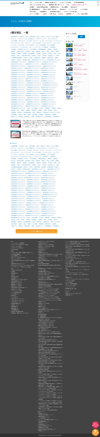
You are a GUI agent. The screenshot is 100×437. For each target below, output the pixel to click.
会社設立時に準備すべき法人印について (46, 273)
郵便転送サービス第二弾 (16, 284)
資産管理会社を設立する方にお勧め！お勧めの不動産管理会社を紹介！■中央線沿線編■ (50, 285)
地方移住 (50, 53)
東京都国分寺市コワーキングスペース (49, 72)
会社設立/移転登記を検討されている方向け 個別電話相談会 (23, 261)
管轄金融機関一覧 (15, 309)
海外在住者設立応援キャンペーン (45, 426)
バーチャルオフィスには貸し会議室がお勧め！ (48, 410)
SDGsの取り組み (14, 249)
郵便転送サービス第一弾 (16, 282)
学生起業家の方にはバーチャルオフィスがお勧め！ (48, 296)
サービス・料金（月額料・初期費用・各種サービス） (22, 252)
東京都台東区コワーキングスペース (18, 70)
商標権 (57, 51)
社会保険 (50, 110)
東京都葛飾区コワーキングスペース (18, 101)
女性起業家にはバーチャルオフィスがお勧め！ (48, 293)
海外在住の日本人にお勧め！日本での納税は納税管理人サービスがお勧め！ (50, 337)
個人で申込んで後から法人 (43, 274)
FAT (26, 36)
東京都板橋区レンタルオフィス (33, 87)
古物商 (52, 51)
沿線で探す (13, 295)
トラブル (42, 40)
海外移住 (13, 110)
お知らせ (61, 14)
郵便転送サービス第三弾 (16, 286)
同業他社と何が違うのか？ (51, 2)
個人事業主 (28, 51)
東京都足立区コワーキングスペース (32, 106)
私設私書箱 (14, 112)
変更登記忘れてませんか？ (43, 247)
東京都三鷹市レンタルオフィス (54, 59)
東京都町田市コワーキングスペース (46, 93)
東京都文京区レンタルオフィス (17, 80)
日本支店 (13, 59)
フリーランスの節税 (37, 42)
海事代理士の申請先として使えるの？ (46, 325)
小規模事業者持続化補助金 (17, 57)
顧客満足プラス (68, 277)
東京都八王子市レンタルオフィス (34, 66)
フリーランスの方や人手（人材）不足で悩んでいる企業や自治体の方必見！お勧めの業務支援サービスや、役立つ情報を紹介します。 (77, 246)
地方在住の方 (63, 9)
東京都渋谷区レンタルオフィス (49, 91)
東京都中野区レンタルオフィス (47, 173)
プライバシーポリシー (70, 287)
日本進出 (19, 59)
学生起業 (44, 55)
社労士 (55, 110)
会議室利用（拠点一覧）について (56, 4)
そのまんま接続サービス (43, 308)
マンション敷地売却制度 (41, 45)
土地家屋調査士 (32, 53)
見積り (12, 251)
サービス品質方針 (69, 282)
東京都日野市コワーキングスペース (18, 82)
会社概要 (32, 7)
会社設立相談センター (43, 259)
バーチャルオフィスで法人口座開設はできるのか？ (48, 276)
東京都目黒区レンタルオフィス (47, 95)
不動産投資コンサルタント (23, 49)
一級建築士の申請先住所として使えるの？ (47, 320)
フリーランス (28, 42)
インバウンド (20, 38)
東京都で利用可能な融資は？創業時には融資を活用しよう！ (49, 266)
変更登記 (13, 55)
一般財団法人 (52, 47)
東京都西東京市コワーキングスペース (49, 101)
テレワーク (36, 40)
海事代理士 (48, 108)
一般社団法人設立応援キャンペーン (45, 414)
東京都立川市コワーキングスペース (18, 97)
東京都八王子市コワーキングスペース (19, 66)
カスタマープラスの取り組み (70, 11)
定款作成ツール (52, 55)
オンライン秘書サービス (30, 38)
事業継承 (55, 49)
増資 (55, 53)
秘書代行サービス (42, 306)
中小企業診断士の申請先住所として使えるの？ (48, 327)
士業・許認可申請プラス (43, 328)
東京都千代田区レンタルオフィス (48, 68)
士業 (59, 53)
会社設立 (13, 51)
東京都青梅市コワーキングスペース (18, 108)
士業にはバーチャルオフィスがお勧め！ (46, 295)
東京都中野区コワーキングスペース (32, 173)
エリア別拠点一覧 (15, 294)
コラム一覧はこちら (36, 231)
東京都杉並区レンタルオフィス (17, 85)
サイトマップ (68, 290)
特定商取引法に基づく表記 (70, 288)
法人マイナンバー (42, 281)
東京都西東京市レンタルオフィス (18, 104)
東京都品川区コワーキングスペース (18, 72)
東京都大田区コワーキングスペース (48, 76)
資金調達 (54, 114)
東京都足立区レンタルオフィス (47, 106)
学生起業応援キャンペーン (43, 424)
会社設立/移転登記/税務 (42, 7)
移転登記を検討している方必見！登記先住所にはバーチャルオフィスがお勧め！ (50, 381)
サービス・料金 (38, 2)
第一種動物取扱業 (27, 112)
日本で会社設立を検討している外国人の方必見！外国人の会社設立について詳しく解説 (50, 357)
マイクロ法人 (21, 45)
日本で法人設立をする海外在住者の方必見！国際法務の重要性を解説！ (50, 345)
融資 (25, 114)
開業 (33, 116)
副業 (33, 51)
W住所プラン (41, 312)
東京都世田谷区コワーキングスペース (19, 61)
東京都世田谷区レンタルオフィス (34, 61)
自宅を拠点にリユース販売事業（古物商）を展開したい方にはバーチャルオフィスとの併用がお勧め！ (50, 387)
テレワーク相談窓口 (69, 260)
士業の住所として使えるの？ (44, 319)
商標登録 (13, 53)
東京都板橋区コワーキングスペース (18, 87)
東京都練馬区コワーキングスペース (48, 97)
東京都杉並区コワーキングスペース (50, 82)
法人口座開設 (65, 7)
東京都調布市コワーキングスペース (33, 104)
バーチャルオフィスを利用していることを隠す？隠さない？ (76, 275)
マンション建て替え (30, 45)
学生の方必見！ (33, 11)
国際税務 (25, 53)
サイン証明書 (14, 40)
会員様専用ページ (70, 14)
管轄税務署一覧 (14, 308)
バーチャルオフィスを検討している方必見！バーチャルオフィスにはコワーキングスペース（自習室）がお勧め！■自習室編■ (50, 397)
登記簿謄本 (34, 110)
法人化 (29, 108)
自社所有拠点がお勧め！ (55, 11)
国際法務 (19, 53)
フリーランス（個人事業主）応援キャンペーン (48, 419)
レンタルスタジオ (24, 47)
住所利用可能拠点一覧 (15, 303)
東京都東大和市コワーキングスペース (50, 85)
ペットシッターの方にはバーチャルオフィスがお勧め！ (49, 298)
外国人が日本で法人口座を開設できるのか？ (47, 339)
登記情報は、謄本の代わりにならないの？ (20, 313)
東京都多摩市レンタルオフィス (33, 76)
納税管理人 (39, 112)
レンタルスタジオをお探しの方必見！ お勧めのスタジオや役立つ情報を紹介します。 (77, 256)
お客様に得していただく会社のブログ (73, 293)
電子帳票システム (39, 116)
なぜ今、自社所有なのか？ (70, 265)
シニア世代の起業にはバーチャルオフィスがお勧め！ (49, 292)
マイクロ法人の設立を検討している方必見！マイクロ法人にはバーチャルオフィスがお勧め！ (50, 375)
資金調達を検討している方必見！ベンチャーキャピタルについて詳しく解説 (50, 269)
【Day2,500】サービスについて (17, 300)
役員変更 (44, 57)
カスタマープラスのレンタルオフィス (73, 258)
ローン (31, 47)
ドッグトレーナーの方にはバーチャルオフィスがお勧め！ (50, 300)
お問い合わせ (53, 14)
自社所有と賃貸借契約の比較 (17, 311)
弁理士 (31, 57)
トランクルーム (49, 40)
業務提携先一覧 (14, 273)
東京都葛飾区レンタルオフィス (33, 101)
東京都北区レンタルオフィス (17, 68)
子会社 (39, 55)
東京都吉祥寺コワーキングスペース (48, 70)
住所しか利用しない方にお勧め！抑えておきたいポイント (77, 263)
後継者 (56, 57)
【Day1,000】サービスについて (17, 301)
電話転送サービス (42, 301)
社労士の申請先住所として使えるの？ (46, 322)
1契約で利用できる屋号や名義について (19, 287)
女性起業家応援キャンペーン (44, 421)
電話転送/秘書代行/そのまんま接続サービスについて (49, 309)
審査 (58, 55)
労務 (48, 51)
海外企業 (53, 108)
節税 (34, 112)
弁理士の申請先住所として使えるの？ (46, 324)
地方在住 (44, 53)
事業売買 (49, 49)
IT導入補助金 (32, 36)
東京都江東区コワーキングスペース (33, 89)
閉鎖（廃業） (27, 116)
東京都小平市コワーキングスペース (32, 78)
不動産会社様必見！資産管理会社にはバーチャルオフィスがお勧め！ (50, 371)
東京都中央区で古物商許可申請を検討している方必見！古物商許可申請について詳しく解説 (50, 384)
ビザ (22, 42)
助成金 (43, 51)
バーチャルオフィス (15, 42)
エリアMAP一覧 (14, 297)
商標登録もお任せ (55, 7)
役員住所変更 (37, 57)
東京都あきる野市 (26, 59)
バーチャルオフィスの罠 (70, 285)
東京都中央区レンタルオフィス (17, 173)
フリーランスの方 (73, 9)
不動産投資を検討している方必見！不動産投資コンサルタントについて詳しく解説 (50, 404)
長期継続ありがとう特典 (43, 427)
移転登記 (20, 112)
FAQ (68, 4)
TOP (31, 2)
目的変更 (40, 110)
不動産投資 (14, 49)
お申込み (45, 14)
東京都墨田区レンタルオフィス (49, 74)
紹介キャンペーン (42, 411)
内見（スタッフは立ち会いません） (38, 4)
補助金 (29, 114)
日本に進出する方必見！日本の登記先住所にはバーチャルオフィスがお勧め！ (50, 354)
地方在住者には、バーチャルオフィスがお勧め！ (48, 290)
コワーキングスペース (53, 38)
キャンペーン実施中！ (35, 14)
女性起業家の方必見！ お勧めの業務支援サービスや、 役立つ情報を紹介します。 (77, 253)
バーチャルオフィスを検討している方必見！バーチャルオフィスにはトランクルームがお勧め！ (50, 390)
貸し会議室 (35, 114)
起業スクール (14, 116)
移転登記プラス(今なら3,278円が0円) (46, 244)
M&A (38, 36)
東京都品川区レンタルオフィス (33, 72)
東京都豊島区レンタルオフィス (17, 106)
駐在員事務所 (56, 116)
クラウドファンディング (41, 38)
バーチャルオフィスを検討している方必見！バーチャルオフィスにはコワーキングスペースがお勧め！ (50, 393)
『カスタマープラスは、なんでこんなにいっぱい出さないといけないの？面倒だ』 (77, 279)
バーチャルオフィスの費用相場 (17, 243)
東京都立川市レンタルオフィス (33, 97)
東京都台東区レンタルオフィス (33, 70)
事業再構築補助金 (42, 49)
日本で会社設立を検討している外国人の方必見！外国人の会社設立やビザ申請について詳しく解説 (50, 360)
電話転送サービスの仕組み (43, 303)
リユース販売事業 (51, 45)
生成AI (23, 110)
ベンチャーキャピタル (47, 42)
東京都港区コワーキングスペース (18, 93)
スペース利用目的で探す (16, 292)
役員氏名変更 (50, 57)
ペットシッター (57, 42)
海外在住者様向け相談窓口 (43, 263)
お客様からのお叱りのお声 (16, 270)
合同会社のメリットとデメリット (45, 287)
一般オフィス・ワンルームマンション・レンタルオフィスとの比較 (77, 270)
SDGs (48, 36)
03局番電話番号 (15, 36)
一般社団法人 (45, 47)
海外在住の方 (74, 7)
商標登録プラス (41, 251)
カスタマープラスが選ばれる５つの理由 (19, 244)
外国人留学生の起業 (26, 55)
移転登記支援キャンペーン (43, 416)
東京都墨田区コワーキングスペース (34, 74)
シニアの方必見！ (84, 9)
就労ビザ (26, 57)
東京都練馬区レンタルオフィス (17, 99)
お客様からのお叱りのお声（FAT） (80, 4)
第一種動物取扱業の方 (35, 9)
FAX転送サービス (41, 304)
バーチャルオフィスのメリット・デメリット (74, 272)
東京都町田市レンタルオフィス (17, 95)
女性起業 (34, 55)
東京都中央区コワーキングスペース (50, 61)
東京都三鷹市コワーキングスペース (39, 59)
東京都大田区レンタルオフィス (17, 78)
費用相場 (41, 114)
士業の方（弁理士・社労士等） (50, 9)
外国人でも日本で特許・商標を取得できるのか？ (48, 350)
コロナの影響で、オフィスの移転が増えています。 (76, 261)
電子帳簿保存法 (48, 116)
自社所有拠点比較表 (42, 314)
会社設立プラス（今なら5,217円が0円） (46, 241)
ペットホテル (14, 45)
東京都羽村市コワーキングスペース (32, 99)
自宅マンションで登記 (55, 112)
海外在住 (59, 108)
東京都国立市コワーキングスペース (18, 74)
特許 (18, 110)
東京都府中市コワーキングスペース (48, 78)
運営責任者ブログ (69, 295)
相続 (45, 110)
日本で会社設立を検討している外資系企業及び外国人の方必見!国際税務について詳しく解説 (50, 348)
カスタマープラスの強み (65, 2)
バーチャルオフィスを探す (16, 290)
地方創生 (39, 53)
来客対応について (42, 430)
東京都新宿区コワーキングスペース (32, 80)
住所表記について (15, 305)
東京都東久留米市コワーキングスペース (33, 85)
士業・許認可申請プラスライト (44, 330)
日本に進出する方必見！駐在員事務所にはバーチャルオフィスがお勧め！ (50, 364)
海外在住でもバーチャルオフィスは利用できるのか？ (49, 332)
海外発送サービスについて (43, 311)
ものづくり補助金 (55, 36)
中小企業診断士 (34, 49)
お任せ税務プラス (42, 249)
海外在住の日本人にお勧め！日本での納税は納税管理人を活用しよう (50, 334)
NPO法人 (43, 36)
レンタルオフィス (15, 47)
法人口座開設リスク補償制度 (44, 277)
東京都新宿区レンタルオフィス (47, 80)
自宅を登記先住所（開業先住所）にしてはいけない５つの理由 (77, 267)
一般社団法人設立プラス (43, 243)
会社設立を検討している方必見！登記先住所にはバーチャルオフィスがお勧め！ (50, 378)
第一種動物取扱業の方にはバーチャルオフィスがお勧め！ (50, 317)
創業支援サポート (42, 257)
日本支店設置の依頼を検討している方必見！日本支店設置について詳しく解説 (50, 342)
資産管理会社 (47, 114)
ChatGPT (22, 36)
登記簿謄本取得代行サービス (44, 271)
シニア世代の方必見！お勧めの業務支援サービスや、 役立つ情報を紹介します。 (77, 250)
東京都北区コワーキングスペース (49, 66)
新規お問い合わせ (15, 276)
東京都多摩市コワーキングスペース (18, 76)
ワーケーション (38, 47)
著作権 (20, 114)
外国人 (19, 55)
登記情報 (28, 110)
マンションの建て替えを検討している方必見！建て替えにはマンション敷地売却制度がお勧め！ (77, 242)
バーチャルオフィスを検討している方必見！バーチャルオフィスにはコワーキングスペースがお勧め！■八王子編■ (50, 401)
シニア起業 (29, 40)
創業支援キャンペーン (43, 413)
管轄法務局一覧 (14, 306)
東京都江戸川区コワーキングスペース (49, 87)
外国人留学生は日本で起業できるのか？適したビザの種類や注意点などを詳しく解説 (50, 367)
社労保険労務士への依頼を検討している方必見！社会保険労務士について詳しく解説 (50, 407)
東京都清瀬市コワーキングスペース (18, 91)
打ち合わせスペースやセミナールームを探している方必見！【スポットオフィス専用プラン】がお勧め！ (22, 266)
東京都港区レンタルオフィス (32, 93)
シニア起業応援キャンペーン (44, 418)
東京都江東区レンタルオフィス (48, 89)
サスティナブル (22, 40)
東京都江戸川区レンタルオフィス (18, 89)
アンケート (14, 38)
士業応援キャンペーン (43, 422)
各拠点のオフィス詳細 (15, 289)
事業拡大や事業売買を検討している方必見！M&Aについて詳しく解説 (50, 261)
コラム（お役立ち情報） (82, 14)
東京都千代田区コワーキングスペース (32, 68)
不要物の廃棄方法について (16, 281)
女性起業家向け (43, 11)
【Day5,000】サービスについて (17, 298)
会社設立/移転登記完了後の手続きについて (47, 429)
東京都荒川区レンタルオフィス (47, 99)
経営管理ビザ (46, 112)
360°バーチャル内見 (15, 259)
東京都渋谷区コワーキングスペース (34, 91)
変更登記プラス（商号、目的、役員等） (46, 246)
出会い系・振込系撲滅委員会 (71, 283)
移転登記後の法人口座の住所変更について (47, 279)
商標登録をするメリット (43, 252)
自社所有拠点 (14, 114)
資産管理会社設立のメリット (44, 282)
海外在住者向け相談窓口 (43, 369)
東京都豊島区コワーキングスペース (49, 104)
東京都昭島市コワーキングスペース (34, 82)
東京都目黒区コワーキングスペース (32, 95)
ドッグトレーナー (58, 40)
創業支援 (38, 51)
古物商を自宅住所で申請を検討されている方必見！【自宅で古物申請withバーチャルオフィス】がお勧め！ (50, 255)
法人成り (41, 108)
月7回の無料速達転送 (79, 2)
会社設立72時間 (20, 51)
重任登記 (20, 116)
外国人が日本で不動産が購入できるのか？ (47, 352)
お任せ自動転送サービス (16, 255)
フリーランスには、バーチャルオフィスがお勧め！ (48, 289)
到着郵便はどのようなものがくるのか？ (19, 279)
